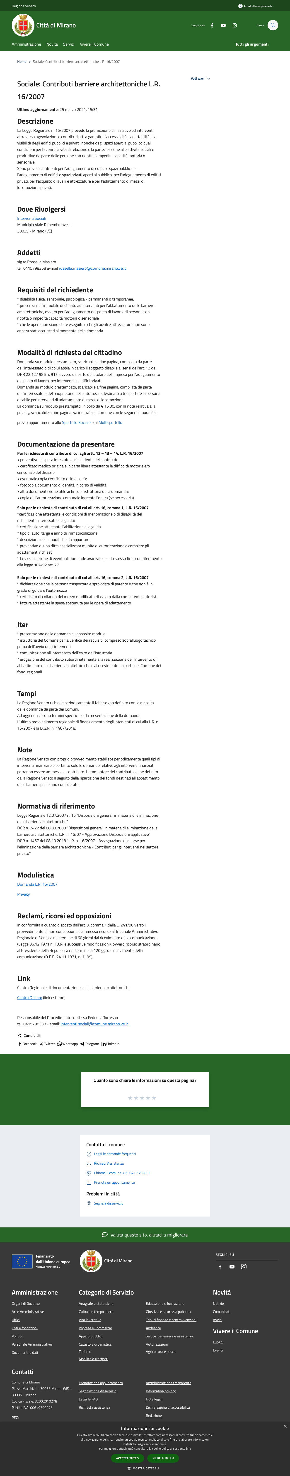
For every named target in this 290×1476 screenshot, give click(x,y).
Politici (17, 1336)
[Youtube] (221, 25)
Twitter (47, 1043)
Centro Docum (29, 998)
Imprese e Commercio (95, 1328)
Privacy (23, 894)
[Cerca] (272, 25)
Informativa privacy (161, 1391)
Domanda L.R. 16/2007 (37, 884)
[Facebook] (209, 25)
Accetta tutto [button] (127, 1458)
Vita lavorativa (90, 1319)
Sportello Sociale (76, 422)
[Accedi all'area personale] (255, 6)
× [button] (285, 1426)
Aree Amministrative (28, 1311)
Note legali (154, 1399)
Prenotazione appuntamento (101, 1383)
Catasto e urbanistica (95, 1344)
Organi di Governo (26, 1303)
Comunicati (221, 1311)
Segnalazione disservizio (97, 1391)
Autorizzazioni (157, 1344)
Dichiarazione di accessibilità (168, 1407)
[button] (145, 1468)
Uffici (16, 1319)
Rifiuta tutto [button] (163, 1458)
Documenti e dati (25, 1352)
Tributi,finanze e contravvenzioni (171, 1319)
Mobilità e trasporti (93, 1358)
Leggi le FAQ (88, 1399)
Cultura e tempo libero (96, 1311)
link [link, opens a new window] (188, 1449)
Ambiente (153, 1328)
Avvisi (217, 1319)
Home (21, 61)
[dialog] (145, 1449)
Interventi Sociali (31, 218)
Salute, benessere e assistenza (169, 1336)
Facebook (27, 1043)
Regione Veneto (24, 6)
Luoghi (218, 1342)
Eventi (218, 1350)
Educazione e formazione (165, 1303)
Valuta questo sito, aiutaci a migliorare (145, 1234)
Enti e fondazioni (25, 1328)
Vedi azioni (201, 78)
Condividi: (29, 1035)
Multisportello (110, 422)
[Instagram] (232, 25)
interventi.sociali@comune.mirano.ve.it (94, 1024)
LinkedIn (110, 1043)
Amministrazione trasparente (168, 1383)
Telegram (89, 1043)
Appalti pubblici (90, 1336)
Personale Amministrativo (32, 1344)
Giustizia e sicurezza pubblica (168, 1311)
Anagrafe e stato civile (96, 1303)
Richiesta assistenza (94, 1407)
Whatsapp (67, 1043)
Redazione (154, 1415)
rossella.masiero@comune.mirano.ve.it (92, 268)
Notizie (218, 1303)
